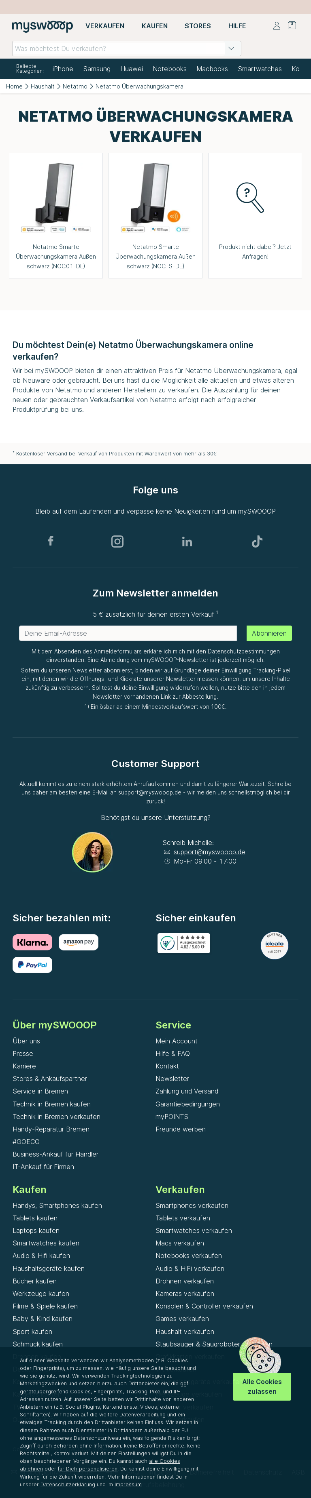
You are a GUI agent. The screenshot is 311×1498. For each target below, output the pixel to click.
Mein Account (177, 1041)
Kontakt (167, 1066)
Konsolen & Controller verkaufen (204, 1306)
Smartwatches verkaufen (194, 1230)
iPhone (63, 69)
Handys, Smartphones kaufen (57, 1205)
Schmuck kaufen (38, 1344)
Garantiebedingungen (188, 1104)
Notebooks (170, 69)
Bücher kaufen (35, 1281)
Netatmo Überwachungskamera (139, 86)
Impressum (128, 1484)
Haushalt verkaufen (185, 1331)
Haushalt (43, 86)
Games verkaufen (182, 1319)
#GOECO (26, 1142)
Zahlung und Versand (187, 1091)
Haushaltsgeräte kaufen (49, 1268)
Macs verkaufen (180, 1243)
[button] (231, 48)
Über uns (26, 1041)
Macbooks (212, 69)
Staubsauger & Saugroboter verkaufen (214, 1344)
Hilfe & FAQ (173, 1053)
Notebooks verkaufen (189, 1255)
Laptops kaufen (36, 1230)
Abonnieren (269, 633)
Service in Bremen (40, 1091)
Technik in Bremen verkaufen (56, 1116)
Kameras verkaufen (185, 1293)
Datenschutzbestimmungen (244, 651)
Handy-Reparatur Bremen (51, 1129)
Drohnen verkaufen (185, 1281)
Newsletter (172, 1079)
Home (14, 86)
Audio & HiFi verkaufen (190, 1268)
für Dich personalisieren (87, 1469)
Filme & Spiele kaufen (45, 1306)
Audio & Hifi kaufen (41, 1255)
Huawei (131, 69)
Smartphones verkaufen (192, 1205)
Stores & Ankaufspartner (50, 1079)
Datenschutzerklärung (67, 1484)
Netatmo (75, 86)
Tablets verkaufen (183, 1218)
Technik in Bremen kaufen (52, 1104)
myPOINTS (172, 1116)
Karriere (24, 1066)
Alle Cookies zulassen (262, 1386)
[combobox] (127, 48)
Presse (23, 1053)
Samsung (97, 69)
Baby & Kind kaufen (42, 1319)
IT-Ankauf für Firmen (43, 1167)
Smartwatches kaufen (46, 1243)
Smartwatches (260, 69)
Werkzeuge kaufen (41, 1293)
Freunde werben (181, 1129)
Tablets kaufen (35, 1218)
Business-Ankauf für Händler (55, 1154)
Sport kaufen (32, 1331)
